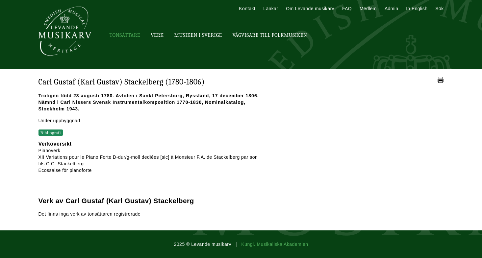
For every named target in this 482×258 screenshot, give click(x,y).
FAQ (347, 8)
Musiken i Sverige (198, 35)
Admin (391, 8)
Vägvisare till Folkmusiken (269, 35)
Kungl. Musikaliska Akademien (274, 244)
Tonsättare (125, 35)
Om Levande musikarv (310, 8)
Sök (439, 8)
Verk (157, 35)
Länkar (270, 8)
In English (416, 8)
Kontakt (247, 8)
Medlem (368, 8)
